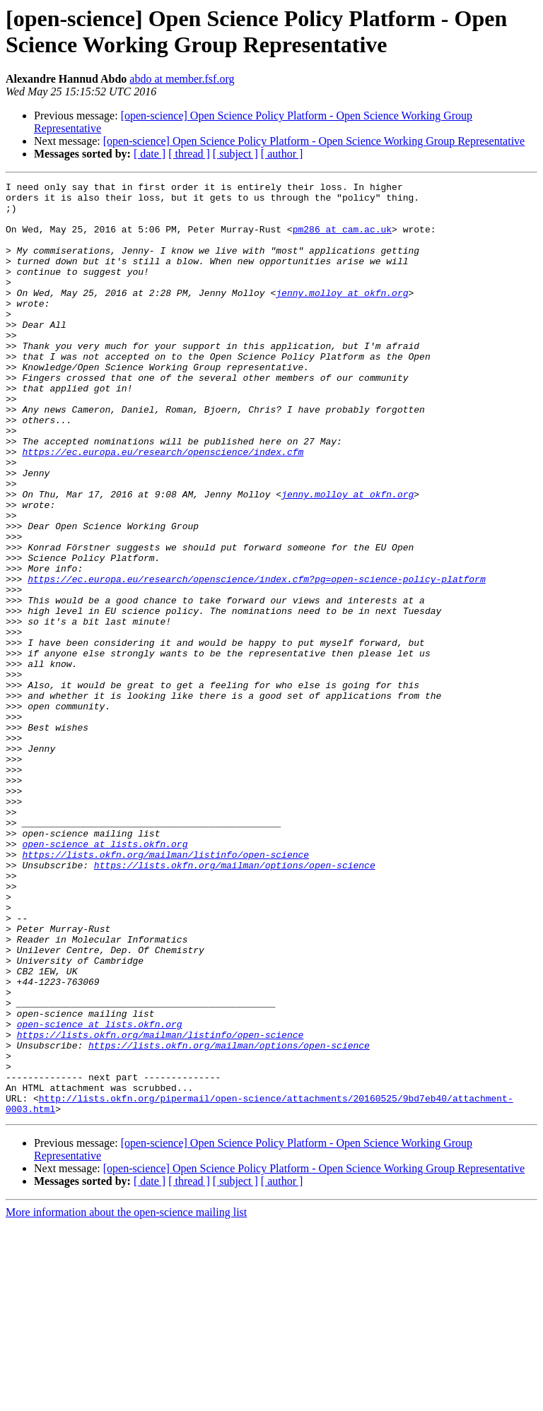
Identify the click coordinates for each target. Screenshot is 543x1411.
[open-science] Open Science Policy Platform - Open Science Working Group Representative (314, 141)
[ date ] (149, 154)
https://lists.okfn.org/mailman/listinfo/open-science (165, 990)
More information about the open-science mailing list (126, 1399)
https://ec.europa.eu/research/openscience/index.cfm (162, 506)
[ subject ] (235, 154)
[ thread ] (189, 154)
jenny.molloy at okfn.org (342, 315)
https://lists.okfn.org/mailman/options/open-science (234, 1002)
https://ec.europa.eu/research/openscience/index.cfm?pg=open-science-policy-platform (256, 659)
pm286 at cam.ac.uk (342, 239)
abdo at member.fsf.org (181, 79)
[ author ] (282, 154)
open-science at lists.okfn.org (104, 977)
